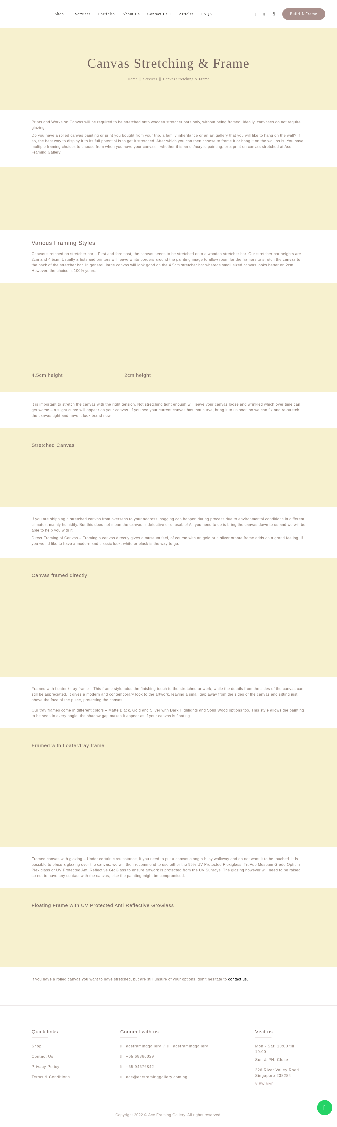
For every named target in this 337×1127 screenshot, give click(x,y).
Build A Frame (304, 14)
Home (132, 79)
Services (150, 79)
